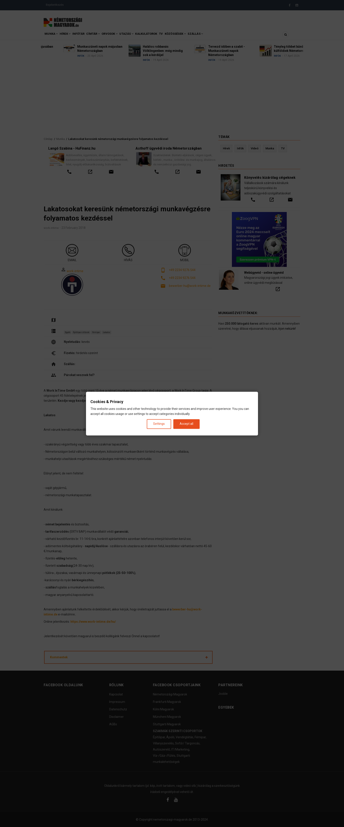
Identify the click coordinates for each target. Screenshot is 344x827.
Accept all (186, 424)
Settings (159, 424)
